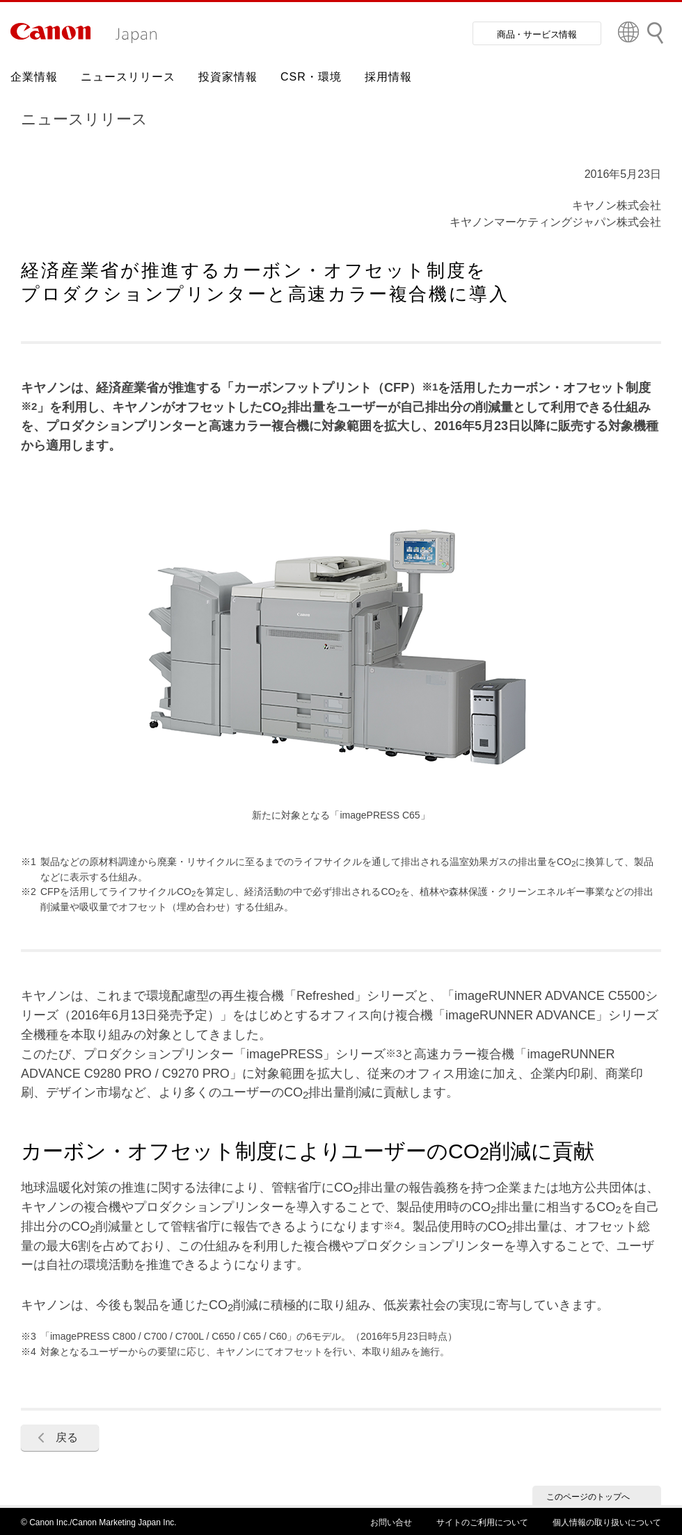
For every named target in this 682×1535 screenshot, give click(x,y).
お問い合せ (391, 1522)
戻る (67, 1437)
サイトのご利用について (482, 1522)
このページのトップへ (588, 1497)
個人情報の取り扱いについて (607, 1522)
